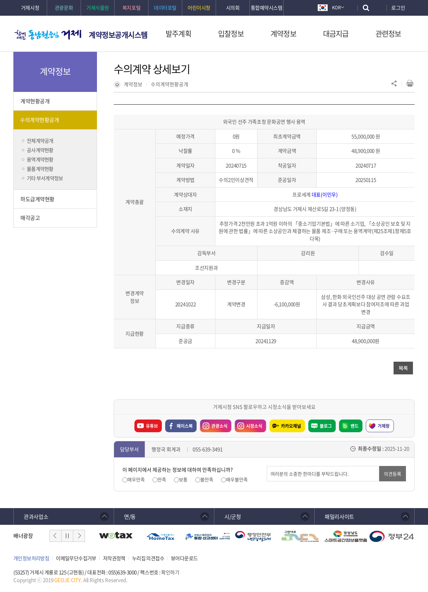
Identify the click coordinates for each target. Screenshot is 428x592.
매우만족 (136, 479)
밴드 (354, 426)
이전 (55, 536)
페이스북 (185, 426)
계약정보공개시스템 (118, 34)
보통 (183, 479)
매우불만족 (237, 479)
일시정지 (67, 536)
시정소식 (248, 424)
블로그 (326, 426)
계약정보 (133, 84)
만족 (161, 479)
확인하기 (170, 572)
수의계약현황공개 (169, 84)
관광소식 (213, 424)
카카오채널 (291, 426)
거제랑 (384, 426)
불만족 (206, 479)
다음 (79, 536)
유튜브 (152, 426)
